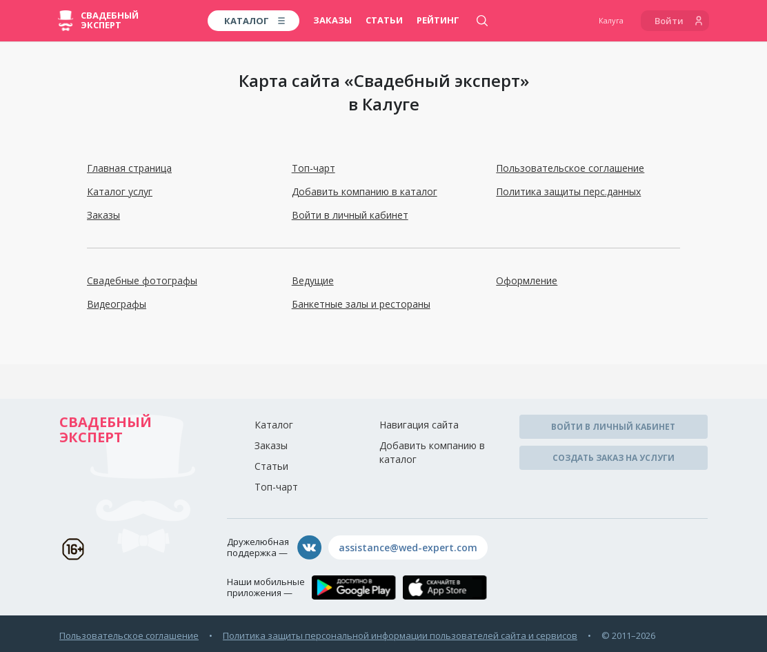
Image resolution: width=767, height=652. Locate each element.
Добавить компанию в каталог (364, 191)
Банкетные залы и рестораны (361, 303)
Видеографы (116, 303)
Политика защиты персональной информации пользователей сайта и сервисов (400, 635)
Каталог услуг (119, 191)
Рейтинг (438, 20)
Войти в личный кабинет (350, 214)
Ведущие (313, 280)
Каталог (274, 424)
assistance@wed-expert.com (408, 547)
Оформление (526, 280)
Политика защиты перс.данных (568, 191)
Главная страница (129, 168)
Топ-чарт (313, 168)
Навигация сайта (419, 424)
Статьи (384, 20)
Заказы (332, 20)
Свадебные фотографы (142, 280)
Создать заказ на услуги (613, 458)
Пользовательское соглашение (570, 168)
